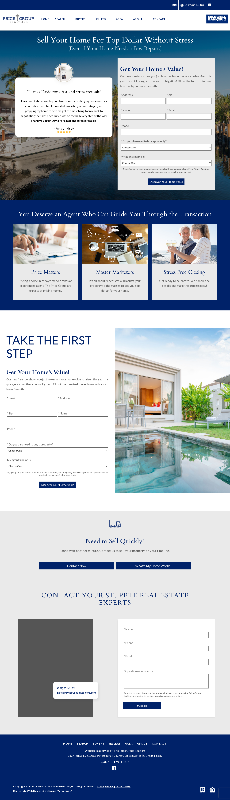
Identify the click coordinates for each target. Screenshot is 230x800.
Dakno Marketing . (60, 790)
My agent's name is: (133, 156)
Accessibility (122, 786)
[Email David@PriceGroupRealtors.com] (174, 5)
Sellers (114, 743)
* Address (127, 95)
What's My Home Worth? (153, 566)
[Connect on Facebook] (209, 5)
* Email (171, 110)
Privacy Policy (105, 786)
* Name (125, 110)
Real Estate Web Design (28, 790)
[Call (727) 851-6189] (192, 5)
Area (129, 743)
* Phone (128, 643)
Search (82, 743)
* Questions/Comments (138, 671)
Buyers (98, 743)
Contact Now (76, 566)
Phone (125, 126)
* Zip (169, 95)
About (142, 743)
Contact (159, 19)
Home (45, 19)
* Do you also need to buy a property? (144, 141)
